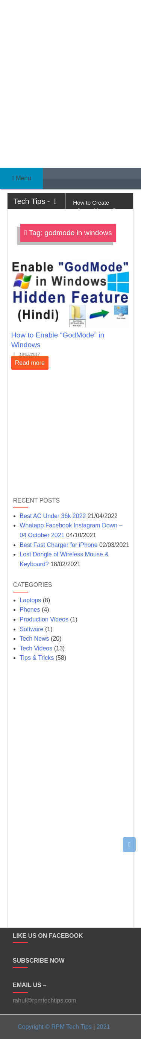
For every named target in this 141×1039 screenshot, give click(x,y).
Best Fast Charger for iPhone (58, 545)
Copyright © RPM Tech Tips (54, 1027)
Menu (21, 178)
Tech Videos (36, 648)
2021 (103, 1027)
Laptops (30, 600)
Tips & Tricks (37, 658)
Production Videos (44, 619)
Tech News (34, 638)
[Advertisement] (70, 78)
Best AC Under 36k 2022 (53, 516)
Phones (30, 609)
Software (31, 629)
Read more (30, 363)
